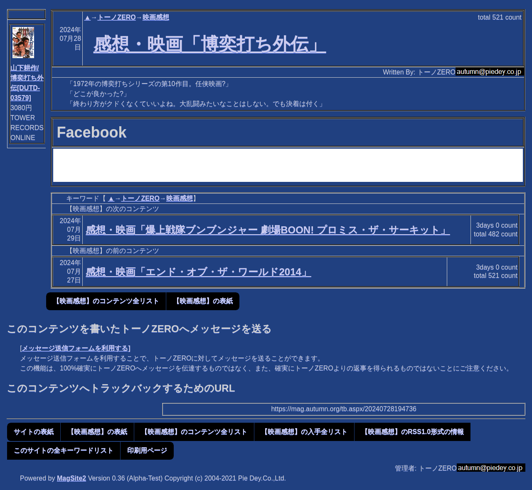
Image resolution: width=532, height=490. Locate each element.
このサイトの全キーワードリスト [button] (63, 450)
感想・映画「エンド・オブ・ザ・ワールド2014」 (198, 271)
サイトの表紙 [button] (34, 431)
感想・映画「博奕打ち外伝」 (210, 44)
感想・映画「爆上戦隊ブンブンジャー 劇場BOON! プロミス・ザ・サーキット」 (268, 229)
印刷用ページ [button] (147, 450)
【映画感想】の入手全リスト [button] (304, 431)
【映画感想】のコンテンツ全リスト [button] (106, 300)
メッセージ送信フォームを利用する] (76, 348)
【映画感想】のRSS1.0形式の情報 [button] (412, 431)
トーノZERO (116, 17)
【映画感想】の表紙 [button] (203, 300)
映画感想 (156, 17)
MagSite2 (71, 478)
